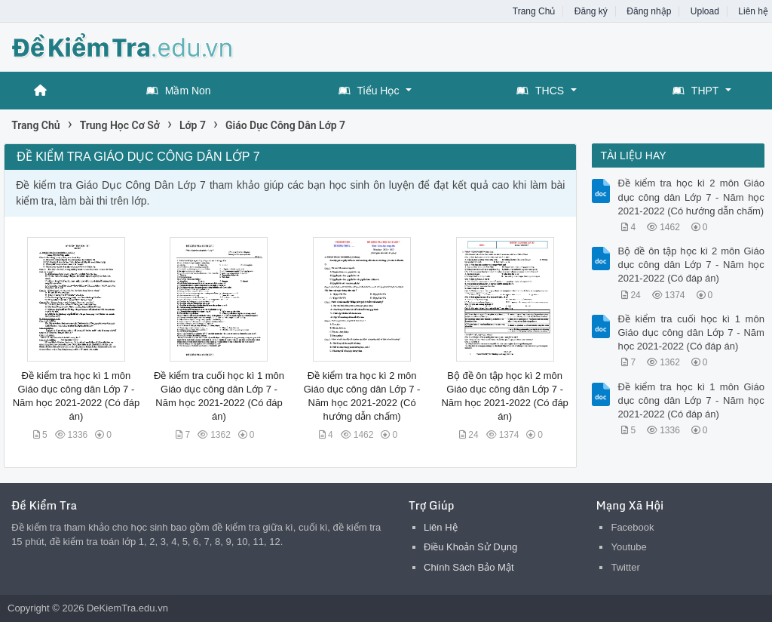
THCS (540, 90)
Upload (705, 11)
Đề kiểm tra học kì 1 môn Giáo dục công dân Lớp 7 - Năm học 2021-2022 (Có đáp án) (690, 400)
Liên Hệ (441, 527)
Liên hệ (753, 11)
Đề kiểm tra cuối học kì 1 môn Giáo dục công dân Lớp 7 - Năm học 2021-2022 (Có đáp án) (690, 332)
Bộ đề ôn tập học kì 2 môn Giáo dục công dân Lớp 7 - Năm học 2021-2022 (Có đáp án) (690, 264)
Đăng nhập (648, 11)
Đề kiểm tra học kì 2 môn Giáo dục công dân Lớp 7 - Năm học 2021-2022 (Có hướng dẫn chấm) (690, 196)
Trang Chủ (534, 11)
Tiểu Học (369, 90)
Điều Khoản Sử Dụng (470, 547)
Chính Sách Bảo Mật (469, 567)
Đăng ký (591, 11)
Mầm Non (178, 90)
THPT (695, 90)
